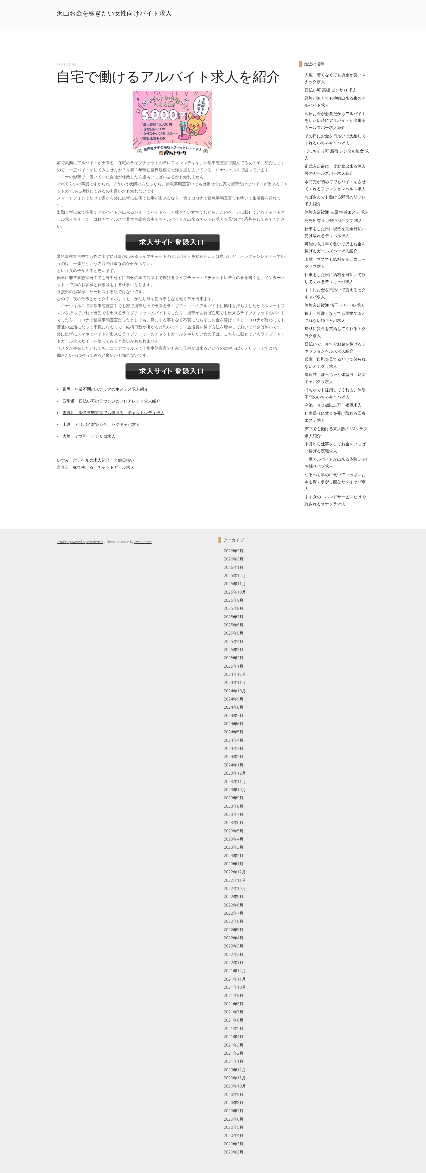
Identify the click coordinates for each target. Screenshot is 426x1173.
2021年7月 (233, 1012)
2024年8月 (233, 707)
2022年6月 (233, 921)
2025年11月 (235, 583)
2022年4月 (233, 937)
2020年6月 (233, 1119)
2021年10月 (235, 987)
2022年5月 (233, 929)
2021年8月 (233, 1003)
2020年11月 (235, 1077)
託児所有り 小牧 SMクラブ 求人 (333, 220)
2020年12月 (235, 1069)
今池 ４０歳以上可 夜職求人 (333, 405)
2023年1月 (233, 863)
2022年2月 (233, 954)
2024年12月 (235, 674)
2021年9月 (233, 995)
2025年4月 (233, 641)
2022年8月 (233, 905)
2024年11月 (235, 682)
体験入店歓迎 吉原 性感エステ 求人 (337, 212)
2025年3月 (233, 649)
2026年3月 (233, 550)
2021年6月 (233, 1020)
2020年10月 (235, 1086)
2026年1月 (233, 567)
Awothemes (142, 542)
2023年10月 (235, 789)
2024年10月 (235, 690)
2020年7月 (233, 1110)
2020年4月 (233, 1135)
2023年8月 (233, 806)
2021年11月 (235, 979)
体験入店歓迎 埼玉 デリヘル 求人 (335, 305)
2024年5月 (233, 731)
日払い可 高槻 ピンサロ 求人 (331, 90)
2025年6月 (233, 624)
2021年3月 (233, 1045)
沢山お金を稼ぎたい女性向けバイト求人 (114, 13)
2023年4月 (233, 839)
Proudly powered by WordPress (80, 542)
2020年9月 (233, 1094)
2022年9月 (233, 896)
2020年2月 (233, 1152)
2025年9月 (233, 600)
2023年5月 (233, 830)
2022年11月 (235, 880)
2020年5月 (233, 1127)
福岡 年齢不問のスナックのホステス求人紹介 (105, 389)
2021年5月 (233, 1028)
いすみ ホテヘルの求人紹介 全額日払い (95, 460)
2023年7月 (233, 814)
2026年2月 (233, 559)
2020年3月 (233, 1143)
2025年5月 (233, 633)
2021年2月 (233, 1053)
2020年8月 (233, 1102)
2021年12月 (235, 970)
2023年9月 (233, 797)
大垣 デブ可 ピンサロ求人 (88, 436)
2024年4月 (233, 740)
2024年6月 (233, 723)
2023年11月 (235, 781)
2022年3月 (233, 946)
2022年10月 (235, 888)
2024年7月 (233, 715)
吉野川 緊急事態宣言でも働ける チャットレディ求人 (113, 412)
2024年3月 (233, 748)
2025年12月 (235, 575)
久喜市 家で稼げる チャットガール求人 (95, 467)
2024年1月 (233, 765)
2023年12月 (235, 773)
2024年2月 (233, 756)
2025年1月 (233, 666)
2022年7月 (233, 913)
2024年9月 (233, 699)
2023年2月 (233, 855)
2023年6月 (233, 822)
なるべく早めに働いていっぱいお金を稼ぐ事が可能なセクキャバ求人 (335, 481)
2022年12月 (235, 871)
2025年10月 (235, 592)
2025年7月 (233, 616)
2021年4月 (233, 1036)
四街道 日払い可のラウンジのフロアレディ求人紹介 (111, 401)
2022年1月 (233, 962)
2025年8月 (233, 608)
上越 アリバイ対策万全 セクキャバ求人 (101, 424)
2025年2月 (233, 657)
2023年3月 (233, 847)
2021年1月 (233, 1061)
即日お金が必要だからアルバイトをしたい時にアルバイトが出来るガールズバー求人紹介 (335, 120)
